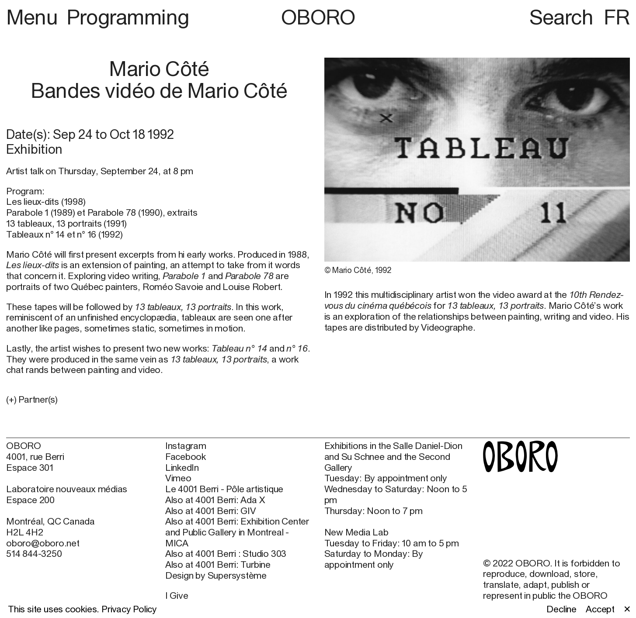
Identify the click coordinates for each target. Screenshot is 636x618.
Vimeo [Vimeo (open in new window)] (178, 478)
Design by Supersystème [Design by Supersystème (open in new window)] (216, 575)
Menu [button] (34, 17)
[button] (159, 399)
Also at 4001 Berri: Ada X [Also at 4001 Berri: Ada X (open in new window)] (215, 500)
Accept (600, 609)
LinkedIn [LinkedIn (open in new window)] (182, 468)
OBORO (318, 17)
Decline (561, 609)
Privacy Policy (129, 609)
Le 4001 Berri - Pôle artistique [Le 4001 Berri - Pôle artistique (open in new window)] (224, 489)
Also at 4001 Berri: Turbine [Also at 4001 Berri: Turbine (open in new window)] (218, 564)
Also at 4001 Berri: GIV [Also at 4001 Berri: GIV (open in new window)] (210, 511)
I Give (176, 595)
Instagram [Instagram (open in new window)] (185, 446)
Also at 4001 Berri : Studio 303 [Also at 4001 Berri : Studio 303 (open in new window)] (225, 554)
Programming (127, 17)
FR (617, 17)
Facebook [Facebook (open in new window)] (185, 457)
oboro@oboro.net (43, 543)
